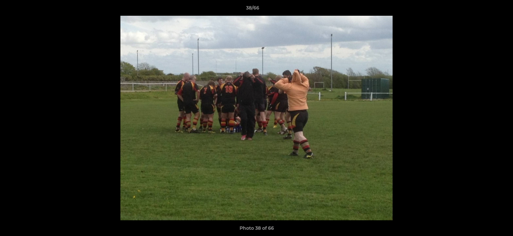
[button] (485, 9)
